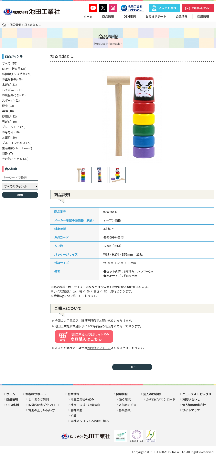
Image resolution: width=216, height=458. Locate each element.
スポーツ (8, 100)
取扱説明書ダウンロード (44, 405)
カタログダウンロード (161, 399)
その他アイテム (12, 159)
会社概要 (76, 410)
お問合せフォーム (99, 348)
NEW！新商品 (11, 68)
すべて (6, 63)
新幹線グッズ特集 (14, 74)
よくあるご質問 (38, 399)
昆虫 (5, 106)
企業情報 (182, 16)
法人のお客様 (167, 8)
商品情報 (108, 16)
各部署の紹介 (127, 405)
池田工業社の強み (82, 399)
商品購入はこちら (89, 337)
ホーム (88, 16)
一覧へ (132, 367)
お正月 (6, 137)
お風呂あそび (11, 95)
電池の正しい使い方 (41, 410)
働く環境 (125, 399)
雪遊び (6, 121)
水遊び (6, 84)
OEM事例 (130, 16)
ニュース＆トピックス (196, 394)
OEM (5, 153)
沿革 (73, 415)
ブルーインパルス (14, 143)
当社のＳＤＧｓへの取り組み (89, 421)
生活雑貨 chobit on (15, 148)
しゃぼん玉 (9, 90)
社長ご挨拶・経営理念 (85, 405)
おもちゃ (8, 132)
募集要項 (125, 410)
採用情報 (203, 16)
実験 (5, 111)
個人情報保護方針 (194, 405)
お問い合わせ (201, 8)
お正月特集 (9, 79)
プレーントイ (10, 127)
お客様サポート (156, 16)
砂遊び (6, 116)
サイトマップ (191, 410)
